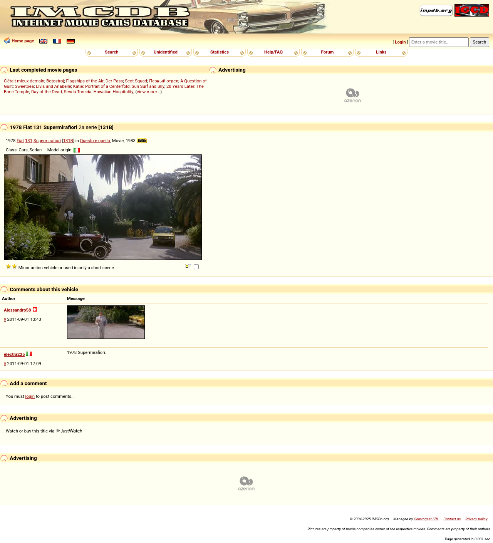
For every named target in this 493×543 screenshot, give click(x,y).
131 (28, 140)
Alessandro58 (17, 310)
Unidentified (166, 52)
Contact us (452, 519)
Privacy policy (476, 519)
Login (400, 42)
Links (381, 52)
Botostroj (55, 81)
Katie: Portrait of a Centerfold (101, 86)
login (30, 396)
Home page (23, 41)
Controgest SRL (426, 519)
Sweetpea (24, 86)
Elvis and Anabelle (53, 86)
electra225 (14, 354)
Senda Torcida (78, 91)
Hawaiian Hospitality (114, 91)
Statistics (219, 52)
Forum (327, 52)
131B (68, 140)
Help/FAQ (273, 52)
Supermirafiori (47, 140)
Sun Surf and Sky (148, 86)
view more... (148, 91)
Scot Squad (136, 81)
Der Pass (114, 81)
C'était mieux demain (24, 81)
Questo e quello (95, 140)
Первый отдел (163, 81)
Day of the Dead (46, 91)
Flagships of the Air (85, 81)
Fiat (20, 140)
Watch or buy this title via (44, 431)
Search (111, 52)
